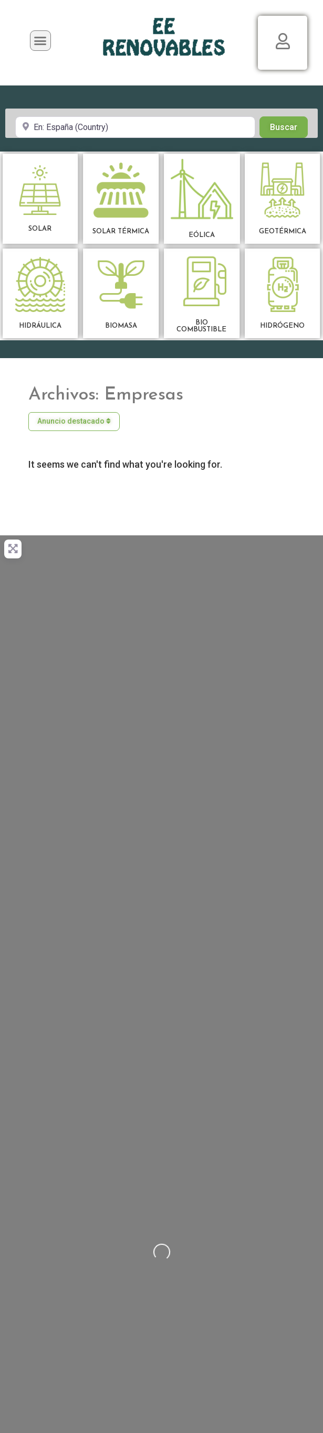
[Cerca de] (135, 126)
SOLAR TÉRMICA (120, 231)
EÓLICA (202, 235)
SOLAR (39, 228)
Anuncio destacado (74, 421)
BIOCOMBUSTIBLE (201, 326)
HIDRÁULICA (40, 325)
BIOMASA (121, 325)
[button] (40, 40)
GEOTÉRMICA (282, 231)
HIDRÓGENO (282, 325)
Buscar (289, 126)
